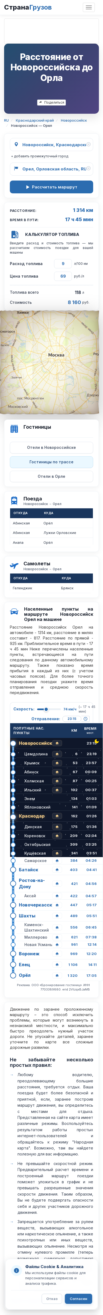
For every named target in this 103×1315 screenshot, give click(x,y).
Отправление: (45, 718)
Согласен (78, 1298)
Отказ (51, 1298)
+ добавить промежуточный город (39, 156)
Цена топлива (24, 276)
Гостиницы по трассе (51, 462)
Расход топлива (26, 263)
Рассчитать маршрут (51, 187)
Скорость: (23, 709)
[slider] (46, 709)
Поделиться (51, 102)
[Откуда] (51, 144)
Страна (28, 7)
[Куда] (51, 169)
